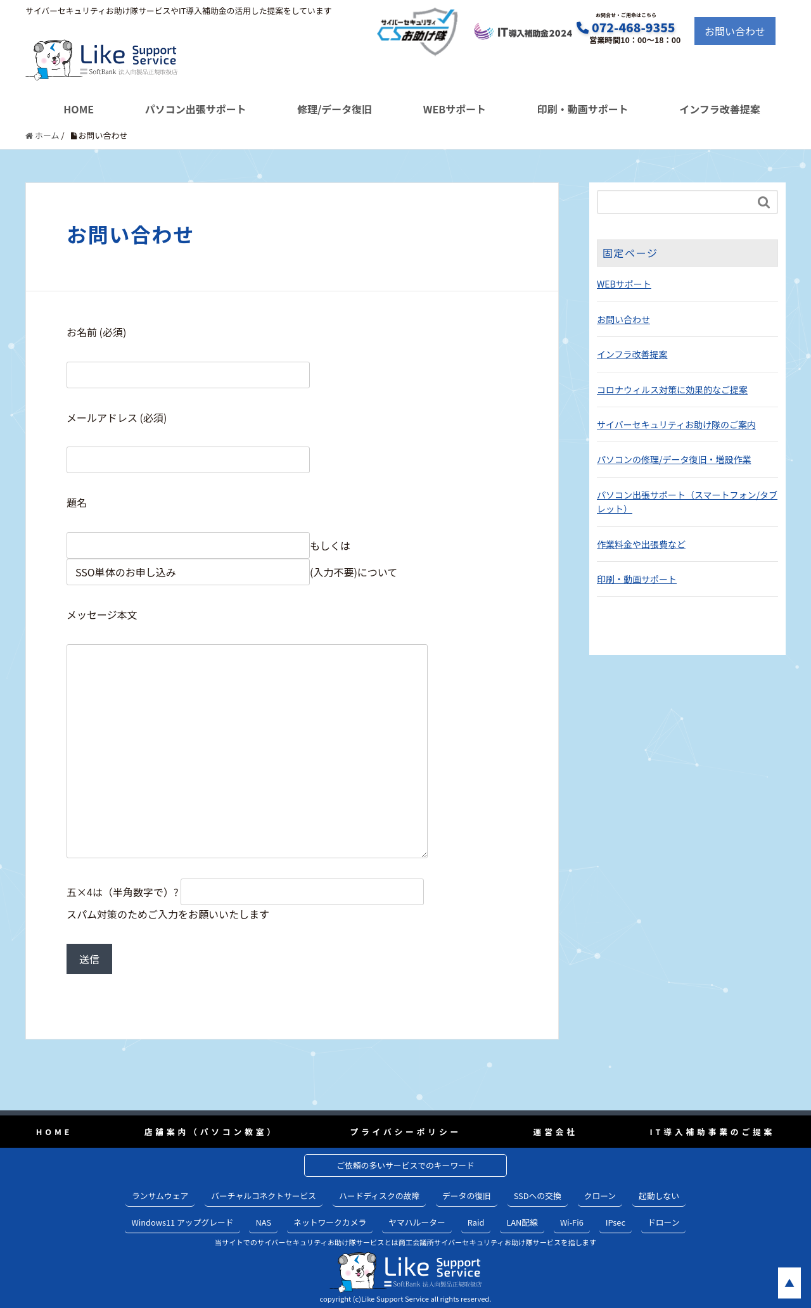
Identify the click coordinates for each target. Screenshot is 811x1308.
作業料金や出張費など (641, 544)
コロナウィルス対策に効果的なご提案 (672, 389)
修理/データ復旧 (334, 109)
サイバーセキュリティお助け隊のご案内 (676, 424)
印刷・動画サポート (583, 109)
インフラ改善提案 (719, 109)
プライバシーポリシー (405, 1132)
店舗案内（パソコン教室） (211, 1132)
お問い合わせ (735, 31)
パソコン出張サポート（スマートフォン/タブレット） (687, 501)
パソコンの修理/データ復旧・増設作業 (674, 459)
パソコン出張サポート (195, 109)
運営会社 (555, 1132)
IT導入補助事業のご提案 (712, 1132)
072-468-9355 (633, 27)
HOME (78, 109)
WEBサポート (454, 109)
